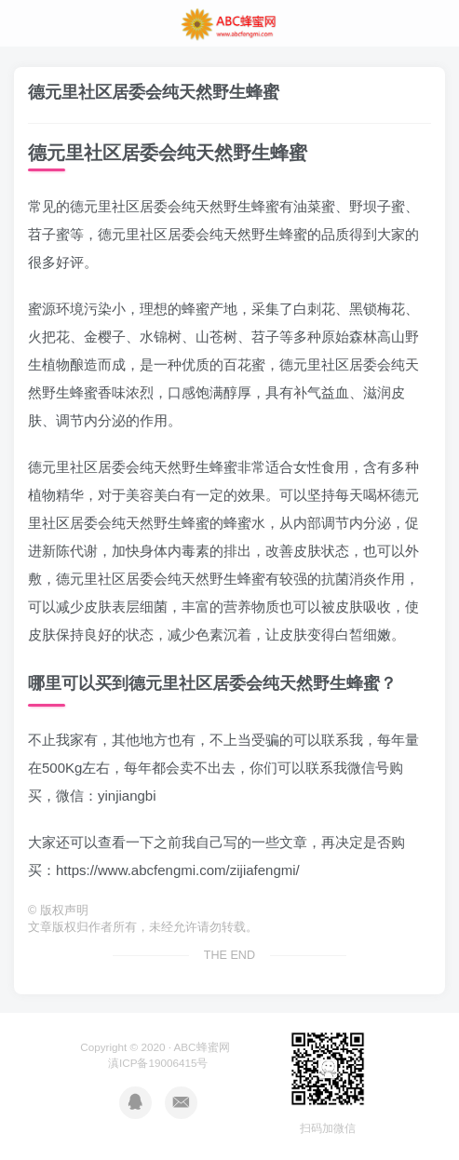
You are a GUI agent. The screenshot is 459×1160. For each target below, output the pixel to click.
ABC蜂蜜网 (202, 1047)
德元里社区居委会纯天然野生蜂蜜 (153, 92)
